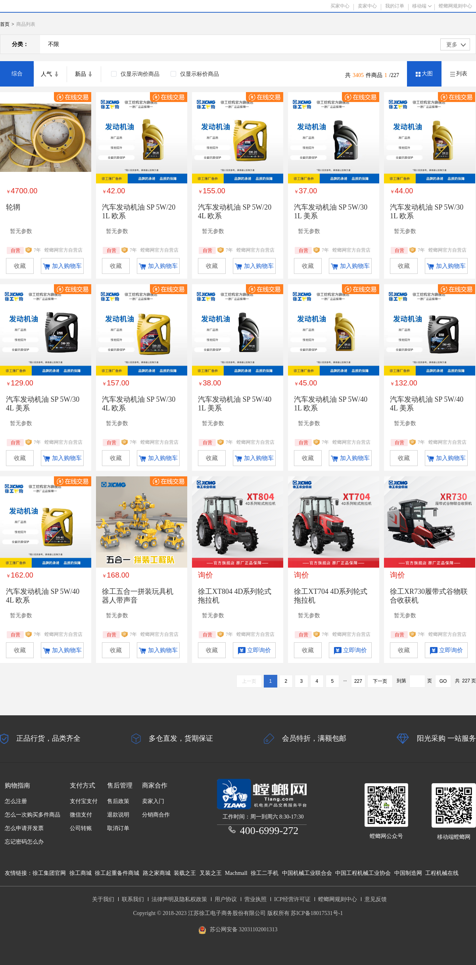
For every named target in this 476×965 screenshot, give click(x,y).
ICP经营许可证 (292, 899)
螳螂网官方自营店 (63, 250)
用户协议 (226, 899)
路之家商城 (157, 873)
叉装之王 (211, 873)
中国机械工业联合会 (307, 873)
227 (358, 681)
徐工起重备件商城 (117, 873)
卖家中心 (367, 6)
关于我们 (103, 899)
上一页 (249, 681)
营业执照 (255, 899)
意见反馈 (376, 899)
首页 (5, 24)
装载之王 (185, 873)
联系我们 (133, 899)
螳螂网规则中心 (337, 899)
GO (443, 681)
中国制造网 (408, 873)
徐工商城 (80, 873)
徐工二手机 (264, 873)
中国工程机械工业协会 (363, 873)
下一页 (380, 681)
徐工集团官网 (49, 873)
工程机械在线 (442, 873)
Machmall (236, 873)
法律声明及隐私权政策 (179, 899)
